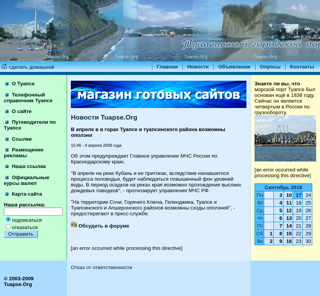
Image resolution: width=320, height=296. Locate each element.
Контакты (302, 67)
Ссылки (18, 139)
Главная (167, 67)
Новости (198, 67)
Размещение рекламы (24, 152)
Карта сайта (23, 194)
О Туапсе (20, 83)
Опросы (270, 67)
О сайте (18, 111)
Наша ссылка (25, 166)
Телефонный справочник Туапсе (28, 97)
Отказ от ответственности (101, 267)
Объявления (234, 67)
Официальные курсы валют (26, 180)
